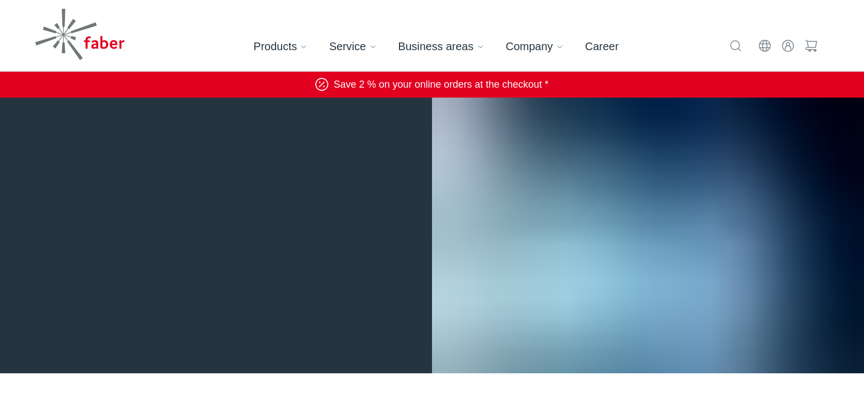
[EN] (766, 44)
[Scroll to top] (834, 367)
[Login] (788, 44)
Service (357, 46)
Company (535, 46)
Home (54, 120)
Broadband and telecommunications (311, 120)
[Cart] (811, 44)
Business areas (444, 46)
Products (286, 46)
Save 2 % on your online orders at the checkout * (432, 84)
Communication (196, 120)
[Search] (737, 44)
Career (599, 46)
